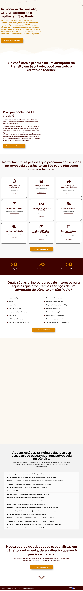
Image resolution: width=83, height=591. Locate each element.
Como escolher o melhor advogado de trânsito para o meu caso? (28, 488)
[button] (41, 474)
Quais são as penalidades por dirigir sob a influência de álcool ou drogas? (30, 518)
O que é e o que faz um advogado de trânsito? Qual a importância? (28, 474)
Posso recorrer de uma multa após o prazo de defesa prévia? (26, 505)
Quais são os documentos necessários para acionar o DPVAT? (26, 498)
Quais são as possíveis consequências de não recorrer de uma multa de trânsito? (32, 508)
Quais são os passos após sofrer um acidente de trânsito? (25, 528)
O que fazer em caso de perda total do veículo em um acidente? (27, 515)
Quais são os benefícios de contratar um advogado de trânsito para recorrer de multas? (35, 481)
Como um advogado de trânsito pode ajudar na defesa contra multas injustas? (32, 511)
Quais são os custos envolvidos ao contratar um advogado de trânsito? (29, 485)
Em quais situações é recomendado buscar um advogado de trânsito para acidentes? (34, 525)
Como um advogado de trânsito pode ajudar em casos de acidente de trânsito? (32, 478)
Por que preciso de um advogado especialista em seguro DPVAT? (28, 495)
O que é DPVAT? (12, 491)
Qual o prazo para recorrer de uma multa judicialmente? (25, 501)
